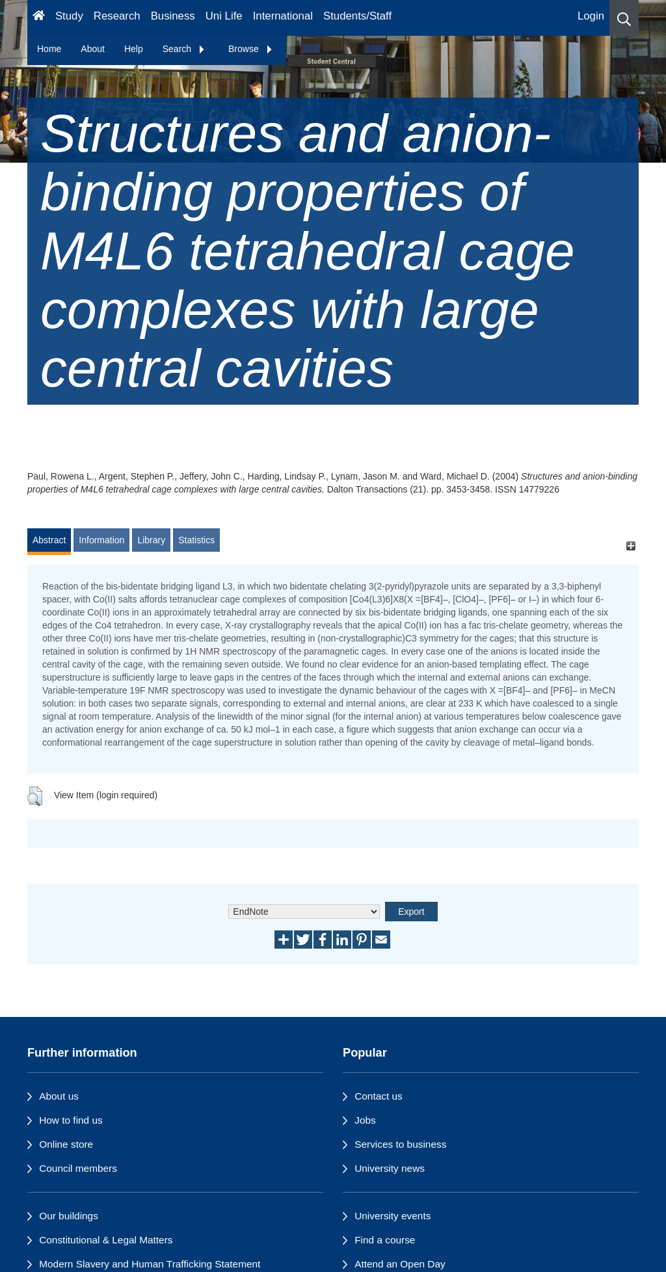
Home (49, 49)
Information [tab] (101, 540)
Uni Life (224, 16)
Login (591, 16)
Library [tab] (151, 540)
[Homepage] (38, 18)
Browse (250, 49)
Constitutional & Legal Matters (105, 1239)
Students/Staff (357, 16)
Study (69, 16)
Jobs (365, 1120)
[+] (630, 546)
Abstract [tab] (49, 540)
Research (117, 16)
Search (184, 49)
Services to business (400, 1144)
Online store (66, 1144)
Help (133, 49)
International (283, 16)
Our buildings (68, 1215)
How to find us (71, 1120)
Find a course (384, 1239)
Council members (78, 1168)
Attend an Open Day (399, 1263)
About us (59, 1096)
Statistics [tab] (196, 540)
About (93, 49)
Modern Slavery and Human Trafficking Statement (149, 1263)
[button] (624, 18)
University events (392, 1215)
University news (389, 1168)
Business (173, 16)
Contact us (378, 1096)
